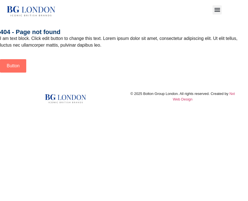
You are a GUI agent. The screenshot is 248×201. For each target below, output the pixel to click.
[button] (217, 10)
